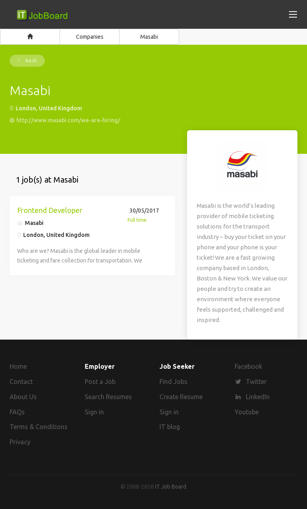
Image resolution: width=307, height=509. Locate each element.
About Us (23, 396)
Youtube (247, 412)
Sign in (94, 412)
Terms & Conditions (39, 426)
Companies (90, 37)
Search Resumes (108, 396)
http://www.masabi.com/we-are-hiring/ (68, 120)
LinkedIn (258, 396)
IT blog (169, 426)
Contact (21, 381)
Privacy (20, 441)
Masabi (149, 37)
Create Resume (181, 396)
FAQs (17, 412)
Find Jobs (173, 381)
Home (18, 366)
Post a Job (100, 381)
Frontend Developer (49, 210)
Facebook (248, 366)
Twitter (256, 381)
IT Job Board (170, 486)
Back (30, 60)
